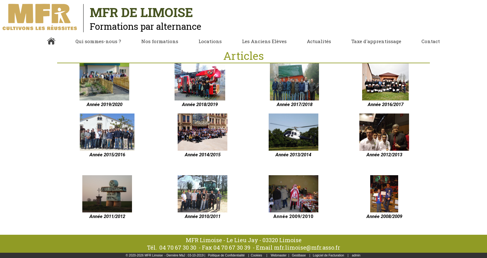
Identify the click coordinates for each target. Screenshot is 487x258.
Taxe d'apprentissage (376, 41)
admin (356, 255)
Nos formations (159, 41)
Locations (210, 41)
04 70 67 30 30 (177, 247)
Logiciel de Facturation (328, 255)
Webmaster (279, 255)
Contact (430, 41)
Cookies (256, 255)
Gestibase (299, 255)
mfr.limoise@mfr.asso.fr (307, 247)
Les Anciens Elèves (264, 41)
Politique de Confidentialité (226, 255)
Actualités (319, 41)
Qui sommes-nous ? (98, 41)
